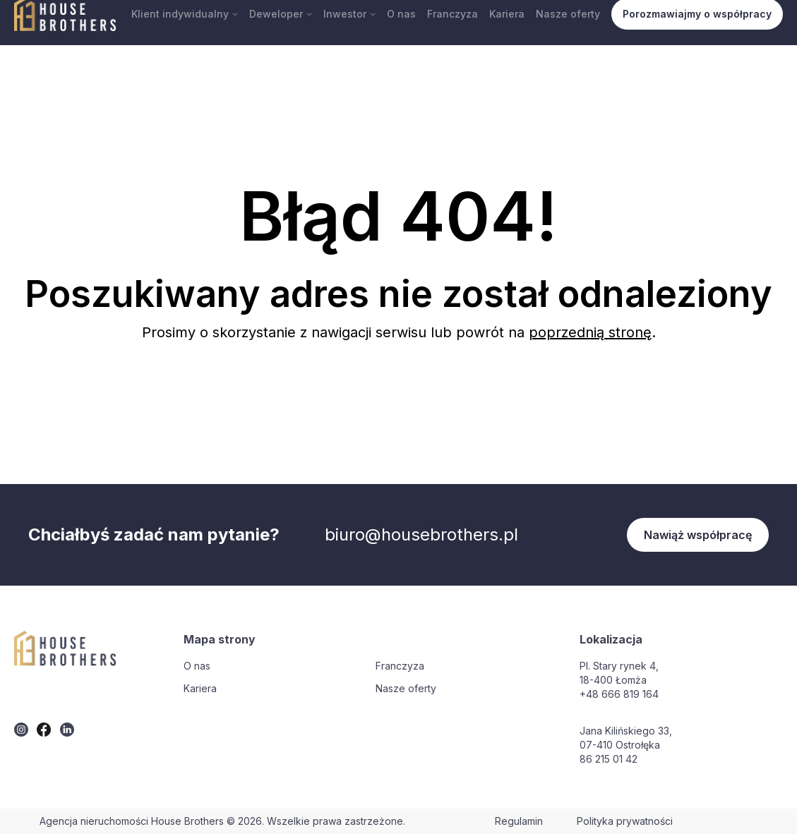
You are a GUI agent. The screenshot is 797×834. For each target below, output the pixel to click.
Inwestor (349, 14)
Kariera (507, 14)
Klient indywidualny (184, 14)
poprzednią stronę (590, 332)
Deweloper (280, 14)
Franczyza (452, 14)
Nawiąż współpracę (698, 535)
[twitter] (21, 730)
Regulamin (519, 821)
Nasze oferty (568, 14)
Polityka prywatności (625, 821)
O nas (401, 14)
